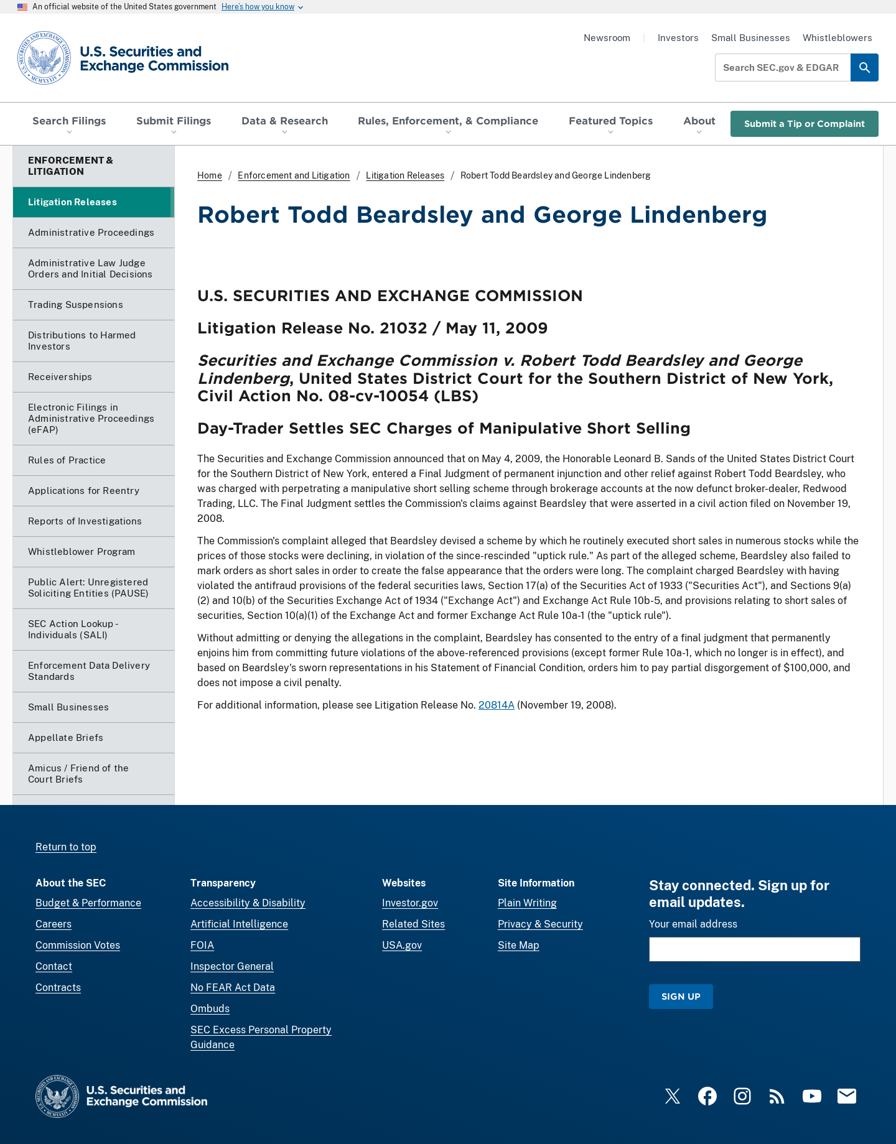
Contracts (58, 987)
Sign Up (681, 996)
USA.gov (402, 945)
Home (209, 175)
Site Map (518, 945)
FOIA (202, 945)
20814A (496, 705)
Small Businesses (750, 37)
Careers (53, 924)
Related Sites (413, 924)
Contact (53, 966)
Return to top (65, 847)
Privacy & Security (540, 924)
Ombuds (210, 1009)
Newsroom (607, 37)
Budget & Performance (88, 903)
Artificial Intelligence (239, 924)
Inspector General (232, 966)
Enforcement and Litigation (294, 175)
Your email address (693, 924)
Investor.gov (410, 903)
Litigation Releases (405, 175)
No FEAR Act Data (232, 987)
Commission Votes (77, 945)
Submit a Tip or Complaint (804, 123)
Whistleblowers (837, 37)
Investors (678, 37)
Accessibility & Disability (248, 903)
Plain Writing (527, 903)
